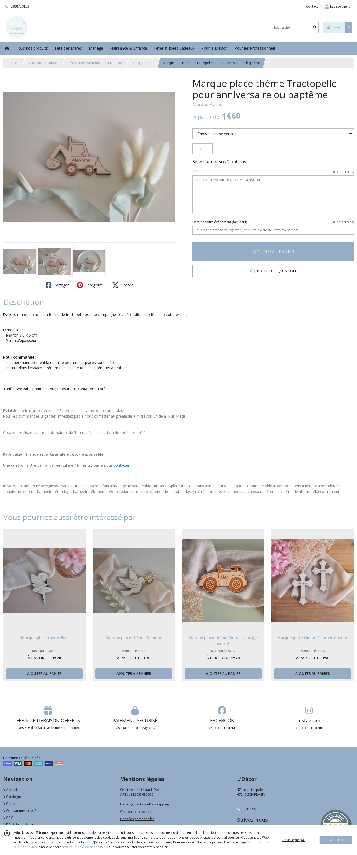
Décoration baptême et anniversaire (95, 63)
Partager (57, 285)
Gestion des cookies (135, 811)
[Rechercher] (314, 27)
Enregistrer (90, 285)
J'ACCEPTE (336, 840)
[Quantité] (202, 148)
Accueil (14, 63)
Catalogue (12, 796)
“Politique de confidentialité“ (83, 847)
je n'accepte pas (293, 840)
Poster (122, 285)
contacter (121, 465)
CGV (8, 817)
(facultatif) (273, 222)
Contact (312, 6)
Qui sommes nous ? (19, 810)
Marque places (143, 63)
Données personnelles (137, 819)
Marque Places (207, 104)
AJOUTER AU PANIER (273, 252)
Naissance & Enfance (43, 63)
